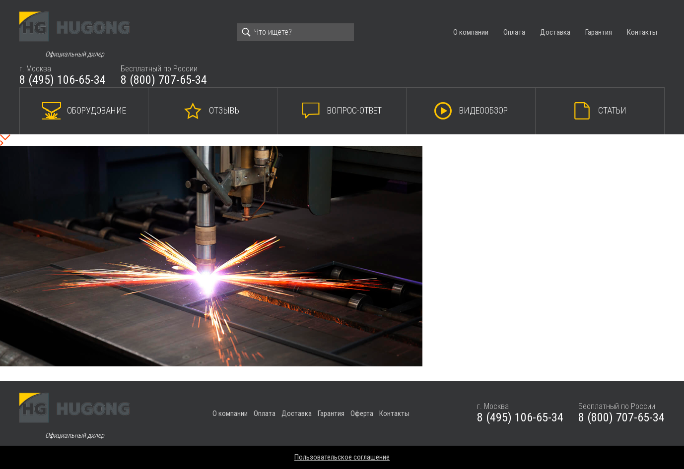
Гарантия (598, 32)
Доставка (555, 32)
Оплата (514, 32)
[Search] (295, 32)
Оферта (361, 413)
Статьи (612, 110)
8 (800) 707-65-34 (164, 80)
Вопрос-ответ (354, 110)
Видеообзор (483, 110)
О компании (470, 32)
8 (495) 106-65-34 (62, 80)
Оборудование (96, 110)
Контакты (642, 32)
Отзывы (225, 110)
